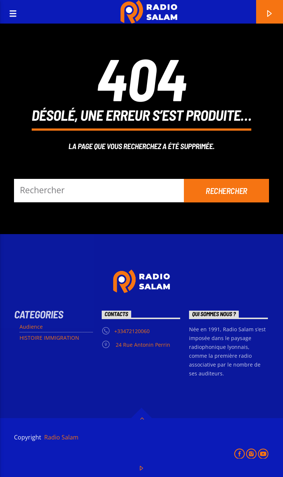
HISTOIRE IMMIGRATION (49, 337)
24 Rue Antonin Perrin (142, 344)
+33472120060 (132, 331)
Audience (31, 326)
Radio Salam (60, 437)
